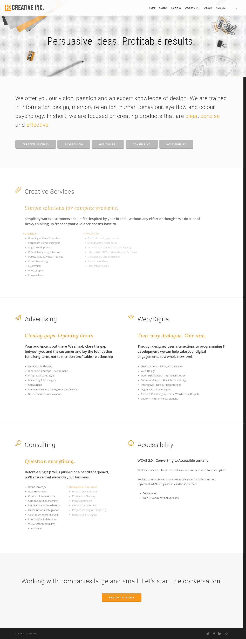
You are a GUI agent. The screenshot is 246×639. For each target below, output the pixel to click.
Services (176, 7)
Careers (208, 7)
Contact (221, 7)
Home (152, 7)
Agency (163, 7)
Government (192, 7)
